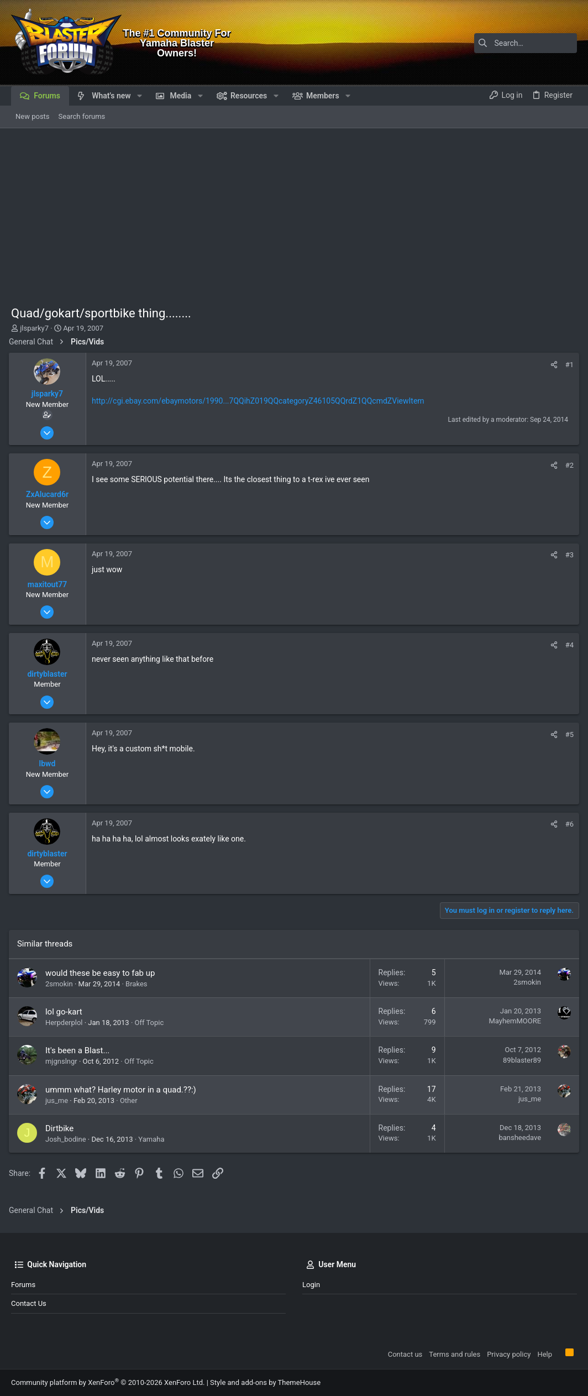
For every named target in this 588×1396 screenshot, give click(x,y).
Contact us (28, 1303)
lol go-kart (66, 1012)
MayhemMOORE (512, 1021)
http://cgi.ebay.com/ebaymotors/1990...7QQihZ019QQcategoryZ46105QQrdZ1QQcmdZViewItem (260, 400)
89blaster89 (520, 1060)
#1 (567, 364)
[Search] (508, 43)
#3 (567, 555)
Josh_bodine (68, 1139)
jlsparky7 (34, 328)
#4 (567, 645)
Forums (23, 1284)
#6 (567, 824)
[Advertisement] (294, 211)
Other (131, 1100)
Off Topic (151, 1022)
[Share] (551, 364)
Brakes (138, 984)
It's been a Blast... (80, 1050)
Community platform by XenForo (107, 1382)
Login (311, 1284)
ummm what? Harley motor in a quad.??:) (123, 1090)
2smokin (61, 984)
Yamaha (153, 1139)
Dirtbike (62, 1128)
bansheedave (517, 1137)
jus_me (59, 1100)
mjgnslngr (64, 1061)
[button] (139, 95)
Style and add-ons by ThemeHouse (265, 1382)
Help (544, 1354)
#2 (567, 465)
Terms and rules (454, 1354)
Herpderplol (66, 1022)
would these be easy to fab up (102, 973)
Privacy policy (509, 1354)
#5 (567, 734)
